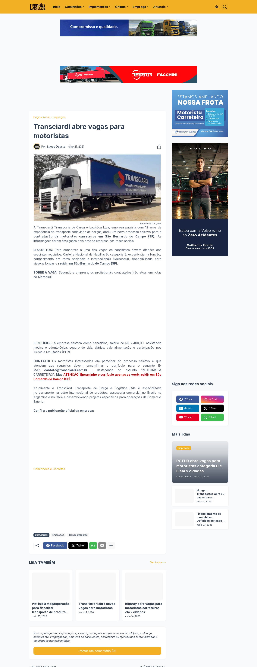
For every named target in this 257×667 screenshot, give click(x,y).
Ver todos (156, 562)
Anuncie (159, 7)
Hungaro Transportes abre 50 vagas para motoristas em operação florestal (210, 494)
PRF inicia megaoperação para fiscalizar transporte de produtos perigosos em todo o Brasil (51, 608)
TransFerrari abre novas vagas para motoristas (97, 606)
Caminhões (73, 7)
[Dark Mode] (217, 6)
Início (56, 7)
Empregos (59, 117)
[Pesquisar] (224, 6)
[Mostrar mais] (111, 545)
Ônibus (120, 7)
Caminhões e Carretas (49, 469)
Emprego (139, 7)
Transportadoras (78, 535)
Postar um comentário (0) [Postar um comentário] (97, 651)
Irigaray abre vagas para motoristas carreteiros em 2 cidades (143, 608)
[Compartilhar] (158, 146)
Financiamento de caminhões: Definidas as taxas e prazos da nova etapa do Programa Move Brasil (210, 517)
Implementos (98, 7)
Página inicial (41, 117)
